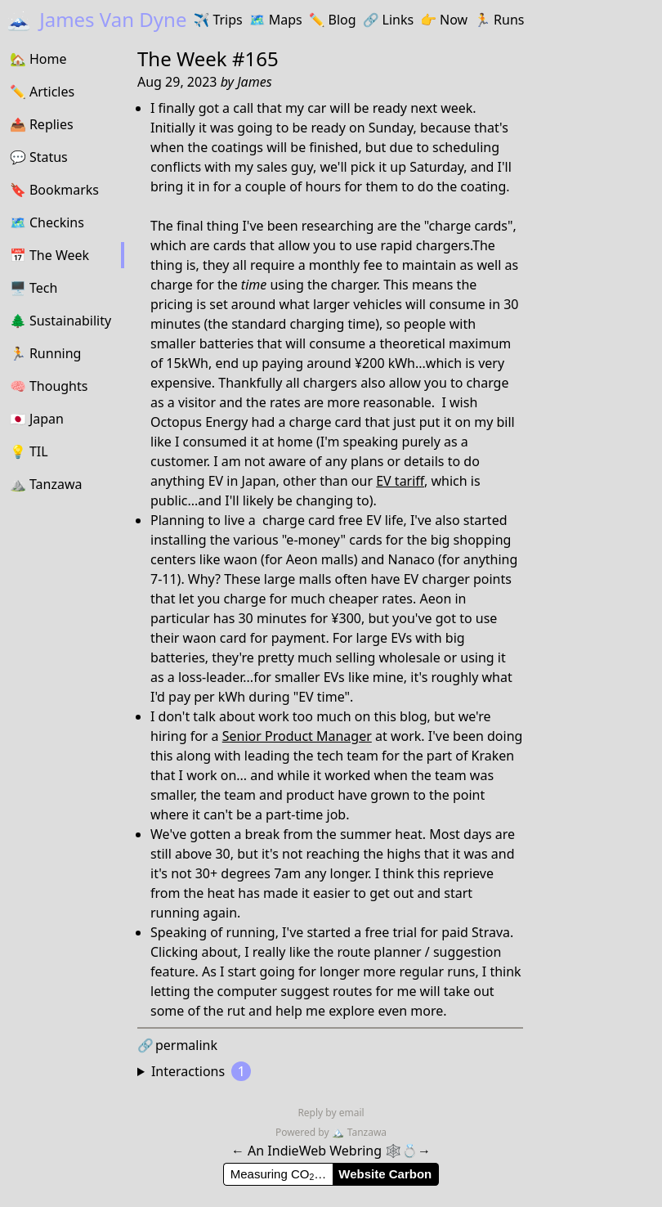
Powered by (303, 1132)
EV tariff (400, 481)
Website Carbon (385, 1174)
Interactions (201, 1071)
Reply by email (330, 1113)
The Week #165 (208, 58)
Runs (499, 20)
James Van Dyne (96, 19)
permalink (177, 1045)
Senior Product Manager (297, 736)
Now (443, 20)
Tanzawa (359, 1132)
